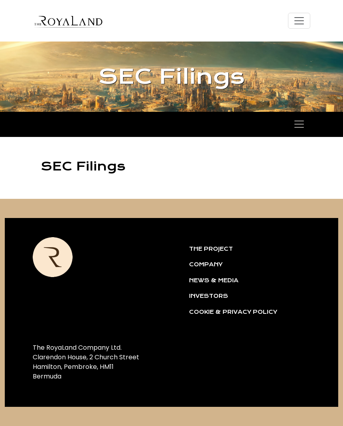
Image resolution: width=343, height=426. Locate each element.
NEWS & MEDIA (214, 280)
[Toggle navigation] (299, 21)
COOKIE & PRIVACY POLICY (233, 312)
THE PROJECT (211, 249)
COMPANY (206, 264)
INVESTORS (208, 296)
